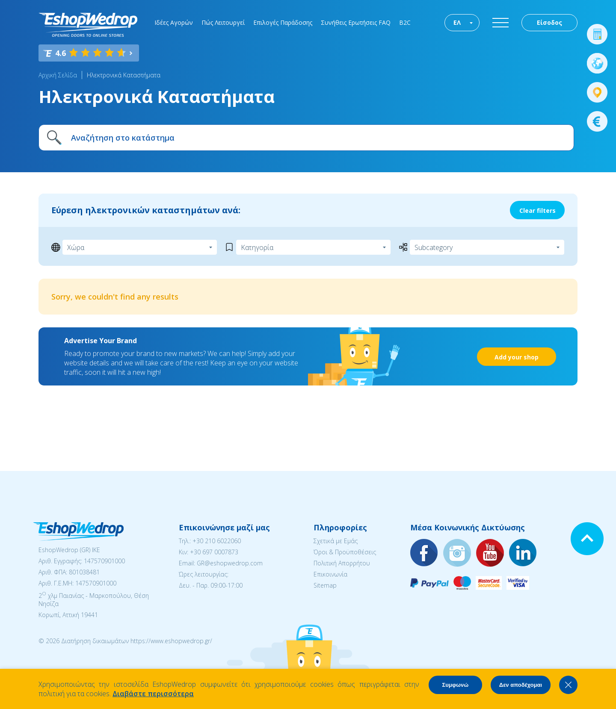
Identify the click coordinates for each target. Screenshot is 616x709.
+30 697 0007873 (214, 552)
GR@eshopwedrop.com (230, 563)
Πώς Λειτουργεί (223, 22)
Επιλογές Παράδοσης (282, 22)
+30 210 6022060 (216, 541)
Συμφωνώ (455, 685)
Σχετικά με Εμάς (336, 541)
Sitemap (325, 585)
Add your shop (517, 357)
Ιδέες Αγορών (173, 22)
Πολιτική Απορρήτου (342, 563)
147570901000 (104, 561)
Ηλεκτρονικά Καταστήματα (123, 75)
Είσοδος (549, 22)
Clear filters (537, 210)
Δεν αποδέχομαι (520, 685)
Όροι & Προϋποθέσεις (345, 552)
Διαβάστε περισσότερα (153, 693)
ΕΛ (457, 22)
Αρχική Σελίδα (57, 75)
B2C (405, 22)
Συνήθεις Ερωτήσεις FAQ (356, 22)
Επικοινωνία (330, 574)
